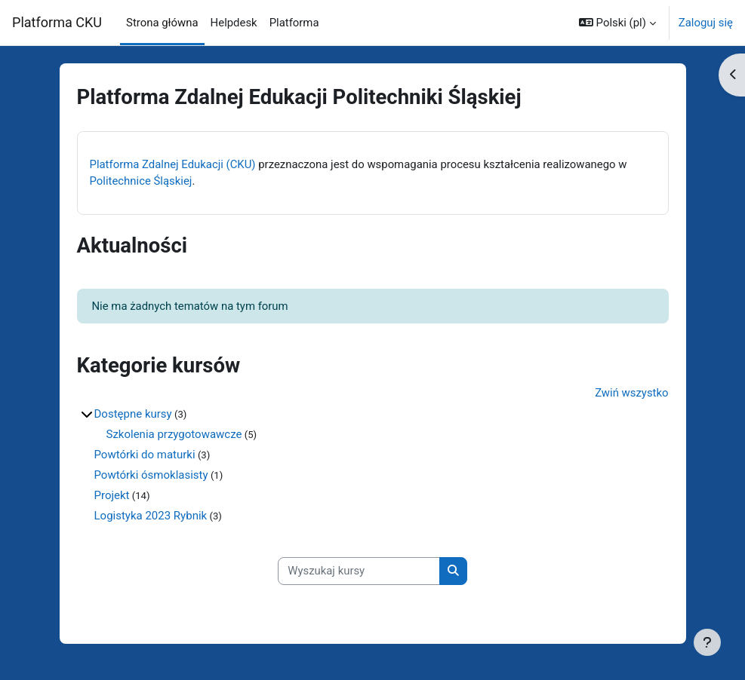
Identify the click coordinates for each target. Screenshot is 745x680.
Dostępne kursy (133, 414)
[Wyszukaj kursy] (359, 570)
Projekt (112, 495)
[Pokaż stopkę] (707, 642)
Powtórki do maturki (144, 454)
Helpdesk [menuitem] (234, 22)
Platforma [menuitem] (294, 22)
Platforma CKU (57, 22)
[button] (617, 22)
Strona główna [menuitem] (162, 22)
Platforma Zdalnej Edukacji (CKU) (173, 164)
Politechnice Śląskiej (141, 181)
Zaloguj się (706, 22)
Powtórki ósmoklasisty (151, 475)
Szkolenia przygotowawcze (174, 434)
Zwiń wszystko (631, 393)
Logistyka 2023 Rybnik (151, 515)
